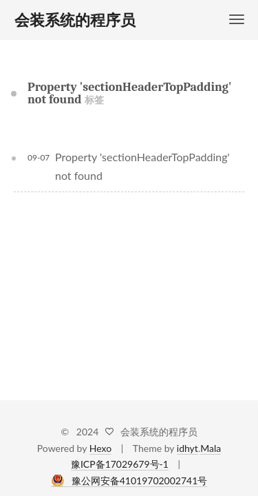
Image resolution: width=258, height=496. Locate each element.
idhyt (187, 448)
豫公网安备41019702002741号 (140, 480)
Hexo (100, 448)
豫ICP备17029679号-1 (120, 464)
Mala (210, 448)
